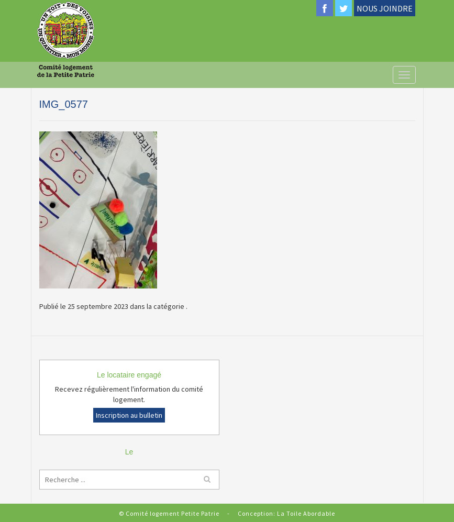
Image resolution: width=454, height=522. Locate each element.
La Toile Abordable (306, 513)
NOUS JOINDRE (385, 8)
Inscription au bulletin (129, 415)
